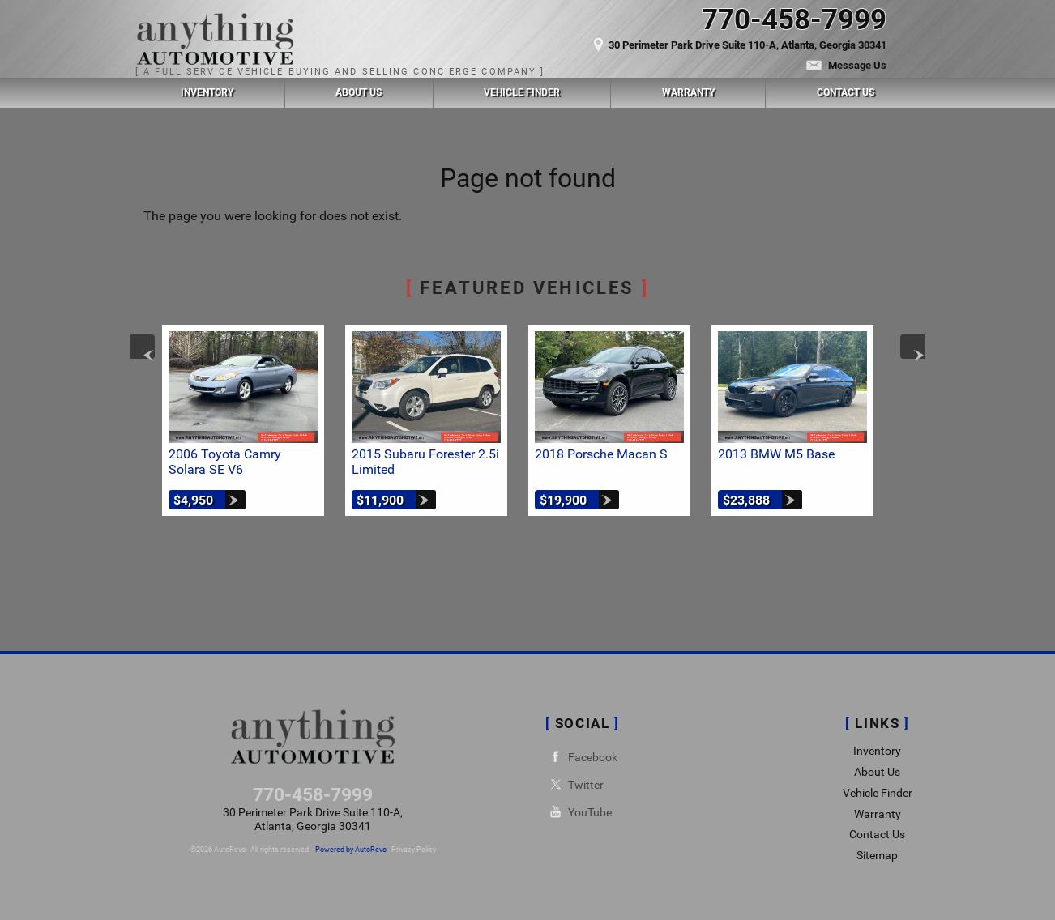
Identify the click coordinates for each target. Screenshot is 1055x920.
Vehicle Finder (877, 793)
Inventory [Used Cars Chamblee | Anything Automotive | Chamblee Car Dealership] (207, 92)
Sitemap (877, 855)
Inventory (877, 751)
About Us (877, 772)
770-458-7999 (313, 795)
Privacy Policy (413, 849)
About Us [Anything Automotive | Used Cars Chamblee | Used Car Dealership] (358, 92)
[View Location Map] (703, 38)
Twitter (574, 784)
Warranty (877, 814)
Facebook (581, 757)
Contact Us (877, 834)
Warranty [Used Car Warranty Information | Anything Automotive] (688, 92)
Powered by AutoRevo (351, 849)
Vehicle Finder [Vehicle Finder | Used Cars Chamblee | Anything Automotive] (522, 92)
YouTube (578, 812)
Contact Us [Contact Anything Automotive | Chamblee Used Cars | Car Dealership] (845, 92)
